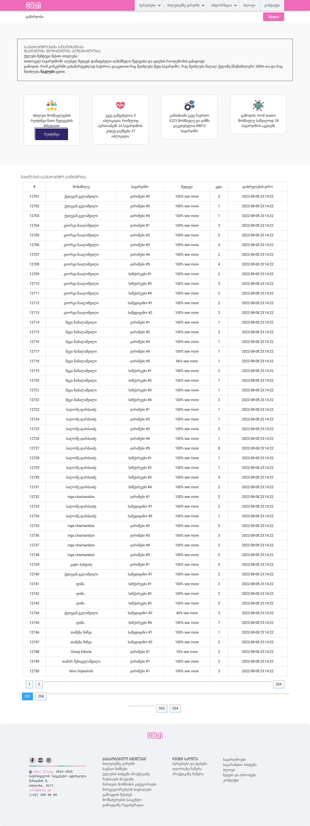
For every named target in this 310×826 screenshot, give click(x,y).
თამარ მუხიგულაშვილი (81, 661)
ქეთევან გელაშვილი (81, 196)
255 (27, 696)
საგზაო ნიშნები (114, 769)
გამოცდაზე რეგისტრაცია (122, 805)
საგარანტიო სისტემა (239, 765)
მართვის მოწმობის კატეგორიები (129, 784)
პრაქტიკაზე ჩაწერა (187, 774)
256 (41, 696)
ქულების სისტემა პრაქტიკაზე (126, 774)
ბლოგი (229, 770)
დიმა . (81, 584)
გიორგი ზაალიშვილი (81, 225)
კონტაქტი (231, 780)
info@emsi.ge (40, 790)
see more (191, 196)
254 (279, 684)
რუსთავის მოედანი (117, 779)
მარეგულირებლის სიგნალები (126, 789)
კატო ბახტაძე (81, 564)
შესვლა (273, 17)
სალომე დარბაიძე (81, 409)
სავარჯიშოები (234, 759)
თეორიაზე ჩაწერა (187, 769)
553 (162, 708)
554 (175, 708)
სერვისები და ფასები (189, 764)
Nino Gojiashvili (81, 671)
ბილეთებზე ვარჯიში (118, 764)
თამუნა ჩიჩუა (81, 632)
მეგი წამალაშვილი (81, 322)
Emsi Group (43, 771)
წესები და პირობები (239, 775)
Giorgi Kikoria (81, 652)
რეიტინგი (51, 134)
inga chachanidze (81, 497)
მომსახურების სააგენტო (122, 800)
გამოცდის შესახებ (117, 795)
